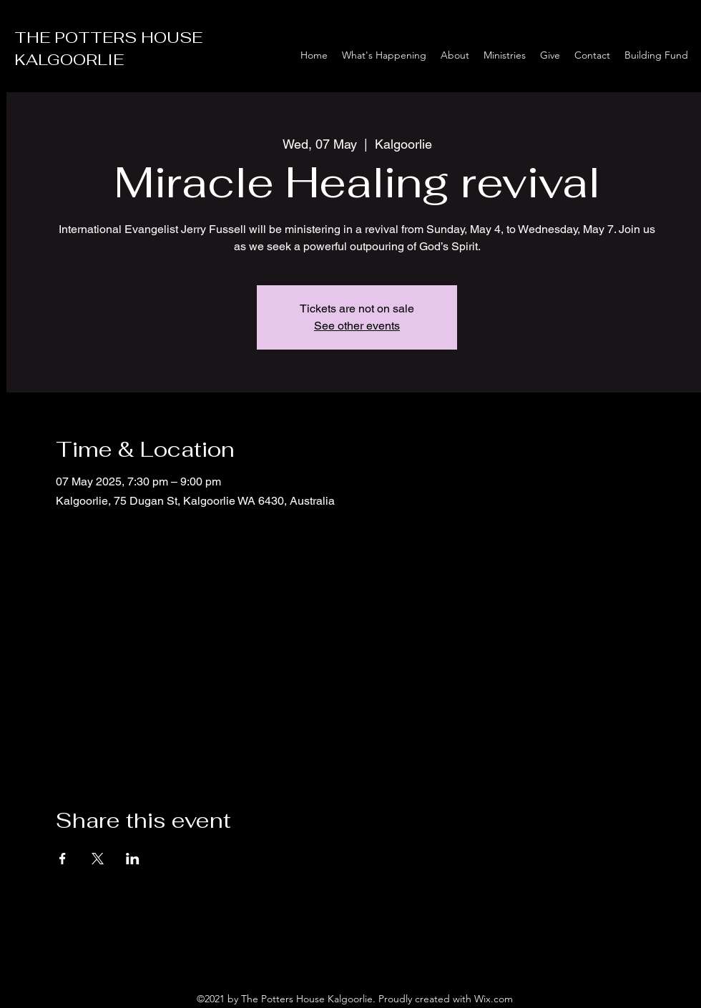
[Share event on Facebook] (62, 858)
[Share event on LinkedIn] (132, 858)
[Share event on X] (97, 858)
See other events (357, 325)
